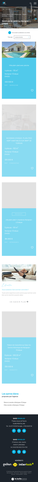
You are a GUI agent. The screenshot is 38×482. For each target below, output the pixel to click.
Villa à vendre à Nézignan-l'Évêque (14, 405)
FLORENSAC (31, 9)
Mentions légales (23, 472)
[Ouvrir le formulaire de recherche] (31, 3)
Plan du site (16, 472)
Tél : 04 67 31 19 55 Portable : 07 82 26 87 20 (19, 426)
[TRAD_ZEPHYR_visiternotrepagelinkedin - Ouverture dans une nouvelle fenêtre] (24, 431)
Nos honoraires (10, 472)
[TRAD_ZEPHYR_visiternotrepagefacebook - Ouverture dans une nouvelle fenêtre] (14, 431)
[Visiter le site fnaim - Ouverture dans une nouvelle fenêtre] (15, 464)
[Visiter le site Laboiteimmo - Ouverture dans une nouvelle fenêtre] (19, 478)
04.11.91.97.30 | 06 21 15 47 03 (19, 447)
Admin (29, 472)
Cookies (25, 474)
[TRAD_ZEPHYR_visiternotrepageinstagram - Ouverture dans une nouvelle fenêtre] (19, 431)
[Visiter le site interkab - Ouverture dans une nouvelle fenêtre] (26, 464)
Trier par (10, 37)
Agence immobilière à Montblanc (11, 14)
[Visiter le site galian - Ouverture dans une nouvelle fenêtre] (7, 464)
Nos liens (13, 474)
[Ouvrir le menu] (35, 3)
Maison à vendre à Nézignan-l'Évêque (15, 402)
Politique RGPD (19, 474)
